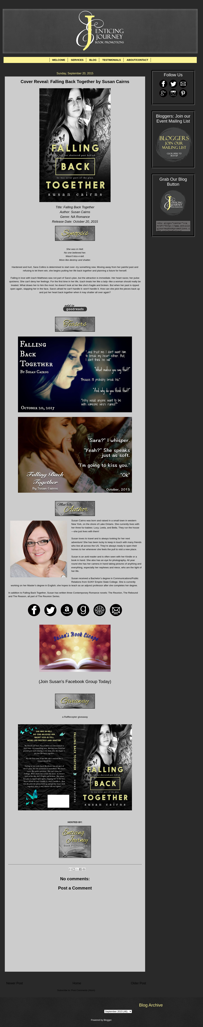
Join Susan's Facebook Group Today (75, 681)
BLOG (92, 60)
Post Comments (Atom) (83, 990)
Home (76, 983)
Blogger (107, 1020)
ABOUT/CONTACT (137, 60)
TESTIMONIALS (111, 60)
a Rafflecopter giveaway (75, 717)
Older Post (138, 983)
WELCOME (58, 60)
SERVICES (77, 60)
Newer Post (14, 983)
